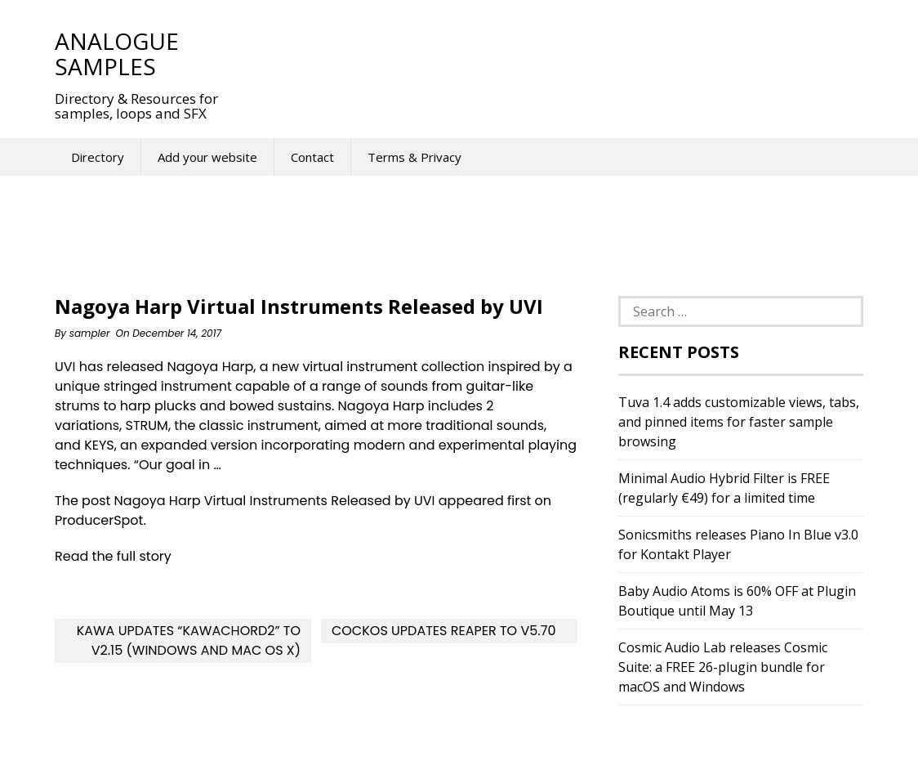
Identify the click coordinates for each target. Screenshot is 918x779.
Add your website (207, 157)
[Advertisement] (540, 53)
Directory (97, 157)
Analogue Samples (117, 53)
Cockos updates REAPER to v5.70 (444, 630)
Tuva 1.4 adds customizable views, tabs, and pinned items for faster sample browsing (738, 421)
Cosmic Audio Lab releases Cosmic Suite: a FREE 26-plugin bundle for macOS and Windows (722, 667)
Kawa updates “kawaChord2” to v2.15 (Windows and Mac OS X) (189, 640)
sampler (89, 333)
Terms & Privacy (414, 157)
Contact (312, 157)
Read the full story (113, 556)
